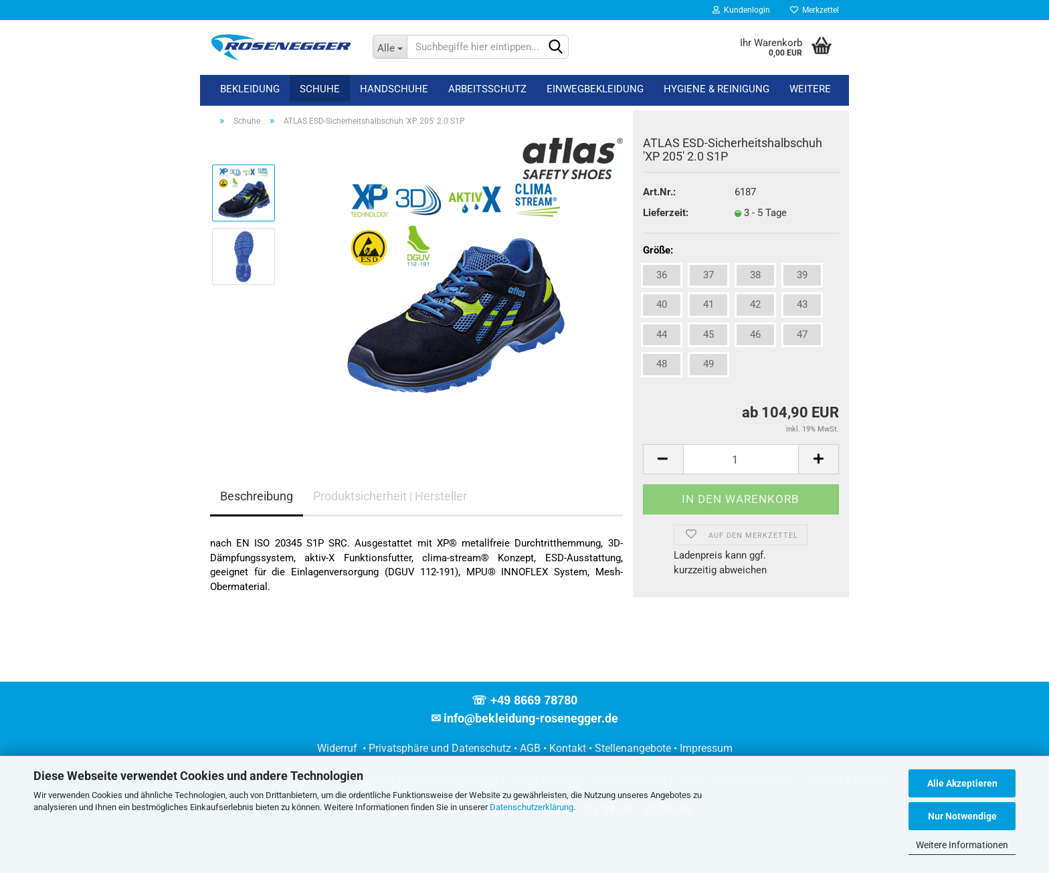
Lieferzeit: (665, 213)
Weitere (810, 89)
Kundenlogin (741, 10)
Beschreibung (256, 496)
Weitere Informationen (962, 845)
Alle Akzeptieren (962, 783)
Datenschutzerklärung (531, 807)
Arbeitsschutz (487, 89)
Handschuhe (394, 89)
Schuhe (320, 89)
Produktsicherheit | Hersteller (390, 496)
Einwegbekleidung (595, 89)
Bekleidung (250, 89)
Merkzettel (814, 10)
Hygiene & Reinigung (716, 89)
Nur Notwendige (962, 816)
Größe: (658, 250)
